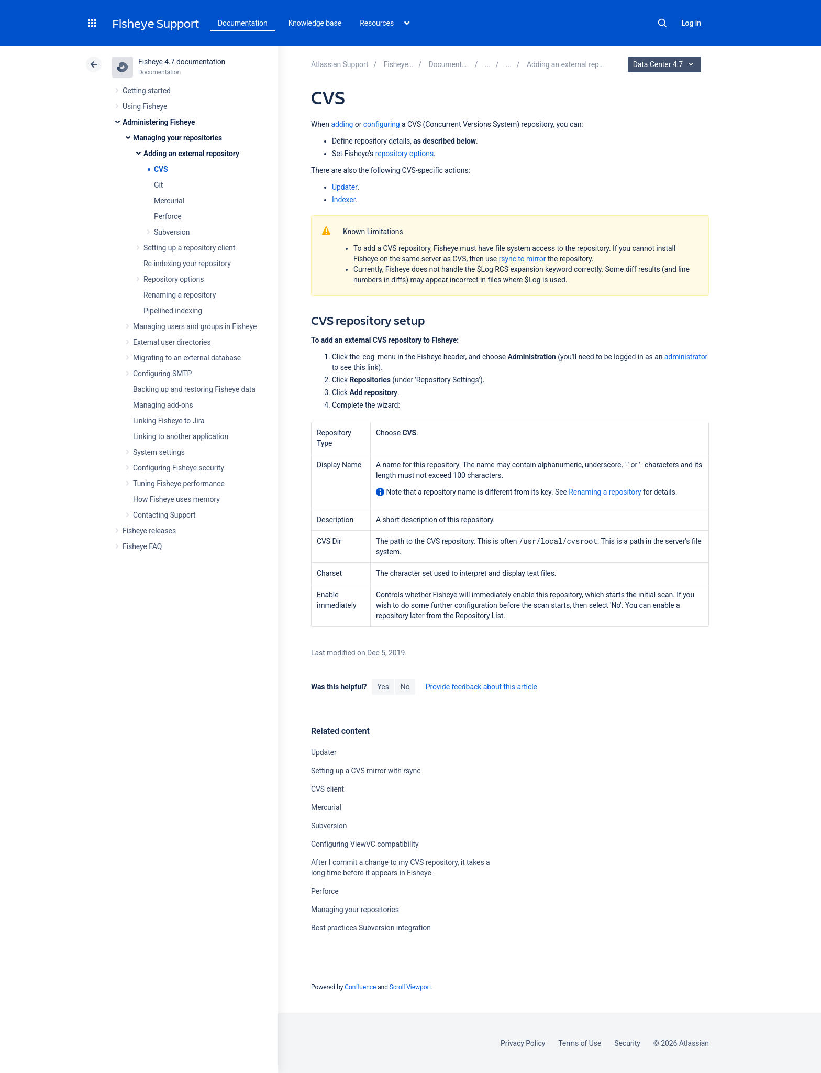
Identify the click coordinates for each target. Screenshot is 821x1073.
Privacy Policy (523, 1043)
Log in (691, 23)
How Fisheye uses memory (176, 499)
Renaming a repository (179, 295)
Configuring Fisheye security (178, 468)
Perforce (168, 216)
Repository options (173, 279)
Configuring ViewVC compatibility (365, 844)
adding (342, 124)
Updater (345, 187)
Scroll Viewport (410, 987)
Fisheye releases (149, 531)
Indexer (344, 199)
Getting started (147, 90)
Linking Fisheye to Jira (169, 421)
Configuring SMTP (162, 373)
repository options (404, 153)
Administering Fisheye (159, 122)
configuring (381, 124)
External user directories (172, 342)
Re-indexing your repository (187, 263)
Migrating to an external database (187, 358)
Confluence (360, 987)
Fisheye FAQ (142, 546)
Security (627, 1043)
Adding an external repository (191, 153)
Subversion (172, 232)
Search (662, 23)
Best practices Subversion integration (371, 928)
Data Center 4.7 (665, 64)
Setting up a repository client (189, 248)
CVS (161, 169)
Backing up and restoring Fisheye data (194, 389)
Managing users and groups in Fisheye (195, 326)
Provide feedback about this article (481, 687)
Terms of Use (579, 1043)
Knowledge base (315, 23)
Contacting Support (164, 515)
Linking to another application (180, 436)
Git (158, 185)
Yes (383, 687)
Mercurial (169, 200)
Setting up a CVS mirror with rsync (366, 771)
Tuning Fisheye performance (179, 483)
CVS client (327, 789)
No (405, 687)
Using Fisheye (145, 106)
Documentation (243, 23)
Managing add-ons (163, 405)
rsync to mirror (522, 259)
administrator (685, 357)
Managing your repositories (177, 138)
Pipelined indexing (172, 310)
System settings (159, 452)
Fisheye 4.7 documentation (181, 62)
